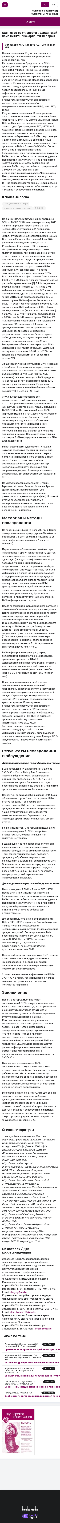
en (53, 5)
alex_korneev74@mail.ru (23, 1312)
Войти (30, 22)
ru (45, 5)
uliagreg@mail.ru (18, 1292)
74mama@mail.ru (42, 1328)
